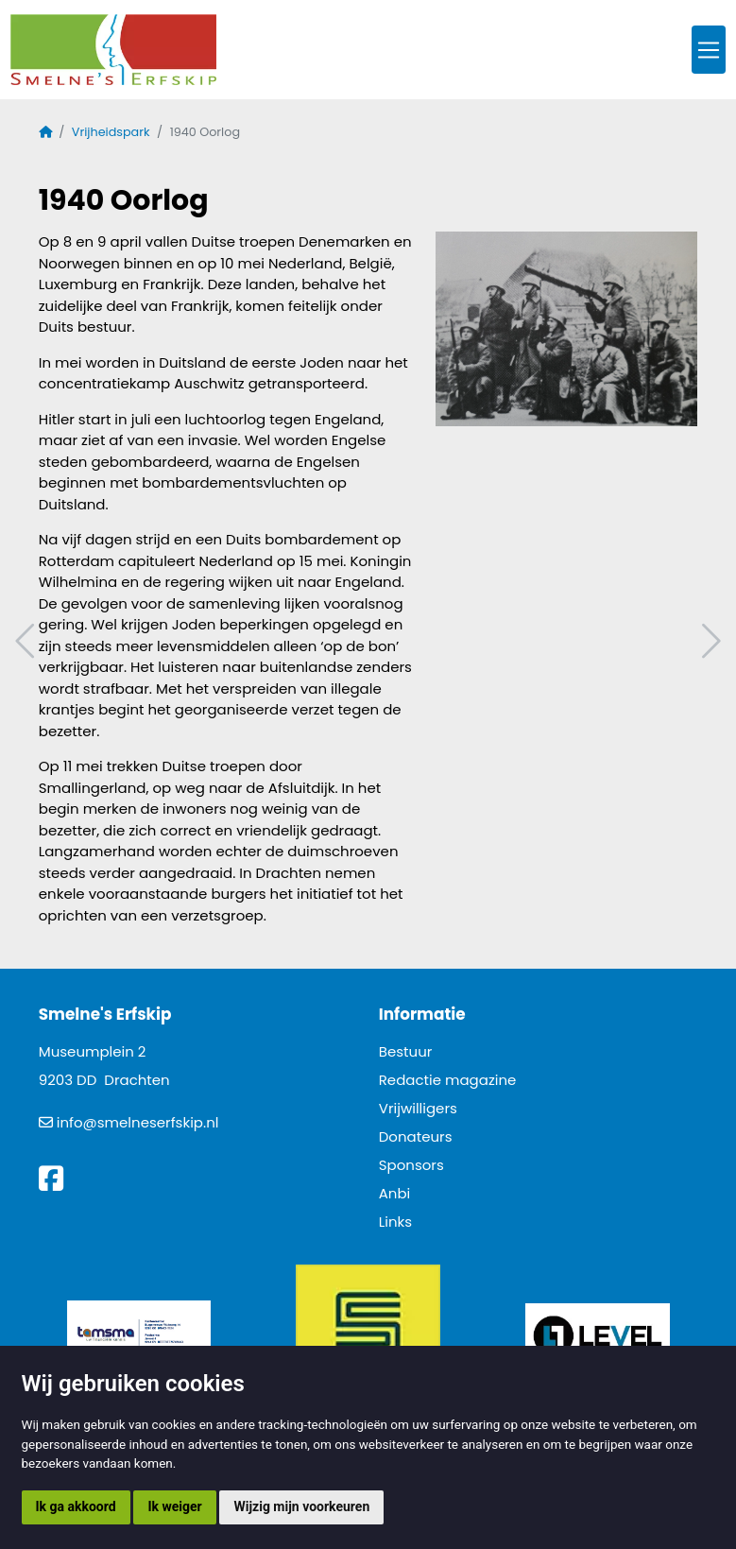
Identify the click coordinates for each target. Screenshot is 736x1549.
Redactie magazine (448, 1080)
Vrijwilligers (418, 1108)
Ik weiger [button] (174, 1506)
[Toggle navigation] (709, 50)
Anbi (395, 1193)
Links (395, 1221)
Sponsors (411, 1165)
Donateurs (416, 1136)
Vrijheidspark (111, 132)
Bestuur (406, 1051)
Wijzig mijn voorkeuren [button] (301, 1506)
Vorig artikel (27, 641)
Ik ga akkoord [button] (76, 1506)
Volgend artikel (708, 641)
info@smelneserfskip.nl (138, 1122)
